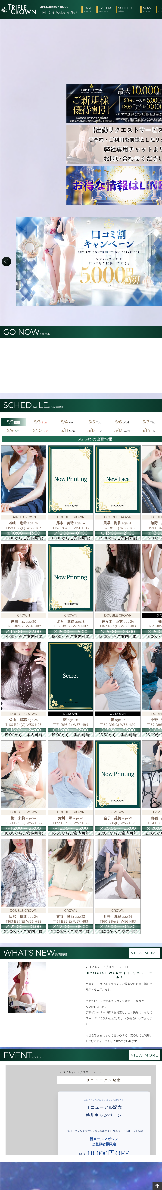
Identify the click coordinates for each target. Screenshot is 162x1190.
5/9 (13, 430)
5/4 (68, 422)
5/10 (40, 430)
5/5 (94, 422)
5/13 (122, 430)
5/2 (13, 422)
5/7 (149, 422)
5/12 (94, 430)
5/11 (68, 430)
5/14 (149, 430)
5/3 (40, 422)
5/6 (122, 422)
